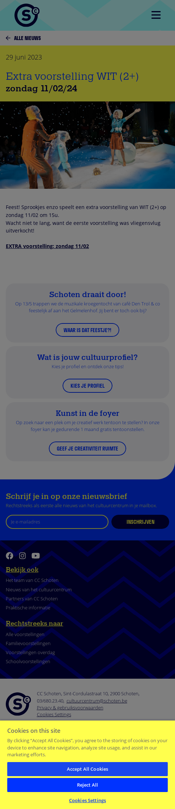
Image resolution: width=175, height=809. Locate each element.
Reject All (87, 785)
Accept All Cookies (87, 769)
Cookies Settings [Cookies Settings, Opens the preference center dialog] (87, 800)
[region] (87, 764)
